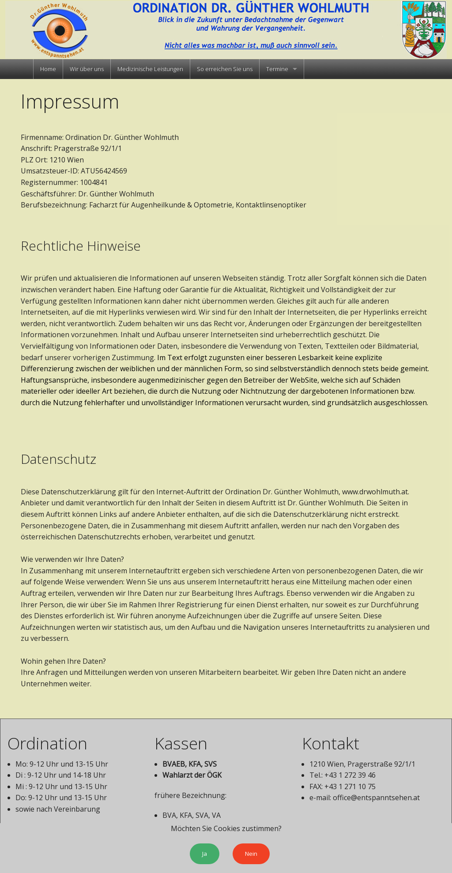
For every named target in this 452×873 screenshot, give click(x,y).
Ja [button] (204, 854)
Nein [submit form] (251, 854)
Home (48, 69)
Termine (277, 69)
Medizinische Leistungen (150, 69)
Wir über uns (87, 69)
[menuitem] (48, 69)
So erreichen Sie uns (224, 69)
